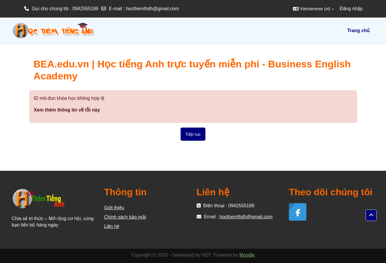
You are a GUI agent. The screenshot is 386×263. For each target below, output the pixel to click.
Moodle (246, 254)
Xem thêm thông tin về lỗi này (67, 109)
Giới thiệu (114, 207)
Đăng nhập (351, 8)
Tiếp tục (193, 134)
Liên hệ (112, 226)
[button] (313, 9)
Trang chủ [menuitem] (358, 30)
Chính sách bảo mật (125, 217)
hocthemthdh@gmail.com (152, 8)
